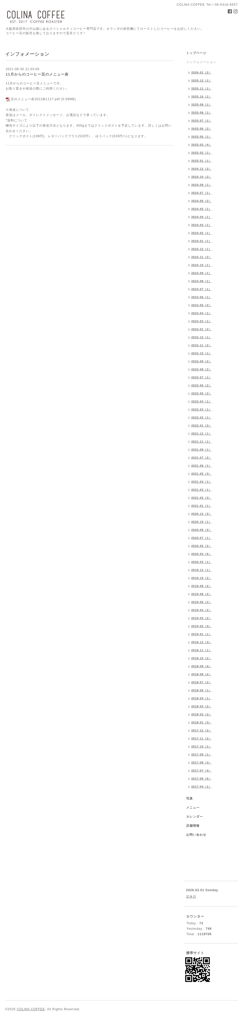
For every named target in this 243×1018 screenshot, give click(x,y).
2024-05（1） (201, 208)
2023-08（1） (201, 281)
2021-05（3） (201, 473)
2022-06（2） (201, 385)
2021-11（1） (201, 441)
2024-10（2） (201, 176)
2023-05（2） (201, 305)
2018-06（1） (201, 690)
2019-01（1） (201, 634)
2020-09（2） (201, 529)
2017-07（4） (201, 770)
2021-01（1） (201, 505)
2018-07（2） (201, 682)
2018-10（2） (201, 658)
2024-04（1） (201, 216)
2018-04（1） (201, 698)
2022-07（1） (201, 377)
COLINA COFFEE (31, 1009)
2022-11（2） (201, 345)
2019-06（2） (201, 602)
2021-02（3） (201, 497)
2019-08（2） (201, 594)
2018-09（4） (201, 666)
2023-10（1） (201, 265)
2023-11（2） (201, 257)
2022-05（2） (201, 393)
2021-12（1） (201, 433)
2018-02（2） (201, 714)
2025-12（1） (201, 80)
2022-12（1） (201, 337)
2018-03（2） (201, 706)
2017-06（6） (201, 778)
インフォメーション (201, 62)
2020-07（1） (201, 537)
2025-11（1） (201, 88)
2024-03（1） (201, 224)
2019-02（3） (201, 626)
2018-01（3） (201, 722)
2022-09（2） (201, 361)
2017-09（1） (201, 754)
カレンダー (194, 816)
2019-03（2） (201, 618)
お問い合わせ (196, 835)
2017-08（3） (201, 762)
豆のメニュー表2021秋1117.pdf (35, 99)
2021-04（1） (201, 481)
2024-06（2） (201, 200)
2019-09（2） (201, 586)
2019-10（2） (201, 578)
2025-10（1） (201, 96)
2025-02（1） (201, 152)
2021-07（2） (201, 457)
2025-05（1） (201, 136)
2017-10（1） (201, 746)
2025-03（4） (201, 144)
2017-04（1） (201, 786)
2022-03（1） (201, 409)
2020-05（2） (201, 545)
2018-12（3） (201, 642)
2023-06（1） (201, 297)
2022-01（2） (201, 425)
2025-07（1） (201, 120)
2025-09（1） (201, 104)
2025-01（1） (201, 160)
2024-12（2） (201, 168)
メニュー (193, 807)
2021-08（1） (201, 449)
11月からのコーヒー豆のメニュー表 (37, 74)
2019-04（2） (201, 610)
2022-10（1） (201, 353)
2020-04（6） (201, 553)
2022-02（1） (201, 417)
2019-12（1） (201, 570)
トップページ (196, 53)
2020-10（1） (201, 521)
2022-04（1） (201, 401)
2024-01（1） (201, 241)
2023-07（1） (201, 289)
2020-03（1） (201, 561)
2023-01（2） (201, 329)
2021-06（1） (201, 465)
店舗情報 (193, 825)
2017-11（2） (201, 738)
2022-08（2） (201, 369)
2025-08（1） (201, 112)
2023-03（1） (201, 321)
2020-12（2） (201, 513)
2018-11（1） (201, 650)
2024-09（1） (201, 184)
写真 (189, 798)
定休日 (191, 896)
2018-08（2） (201, 674)
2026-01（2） (201, 72)
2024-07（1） (201, 192)
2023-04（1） (201, 313)
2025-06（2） (201, 128)
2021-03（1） (201, 489)
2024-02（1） (201, 233)
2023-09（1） (201, 273)
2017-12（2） (201, 730)
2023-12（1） (201, 249)
